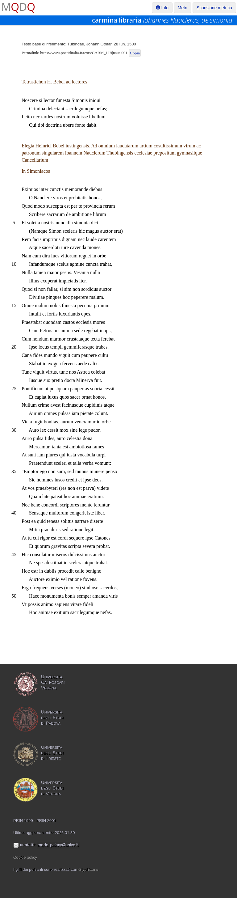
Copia (135, 53)
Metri (182, 7)
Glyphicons (88, 869)
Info (162, 7)
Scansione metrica (214, 7)
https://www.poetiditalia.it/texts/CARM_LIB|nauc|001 (83, 52)
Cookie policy (25, 857)
